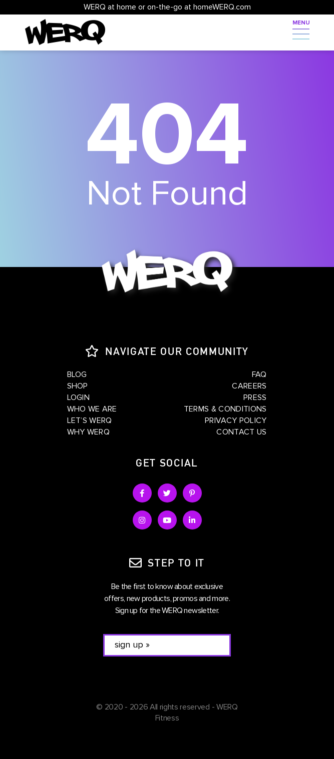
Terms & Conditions (225, 409)
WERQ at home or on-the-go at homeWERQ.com (167, 7)
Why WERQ (88, 432)
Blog (77, 375)
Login (78, 397)
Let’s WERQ (89, 421)
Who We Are (92, 409)
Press (255, 397)
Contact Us (241, 432)
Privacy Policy (235, 421)
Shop (77, 386)
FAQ (259, 375)
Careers (249, 386)
